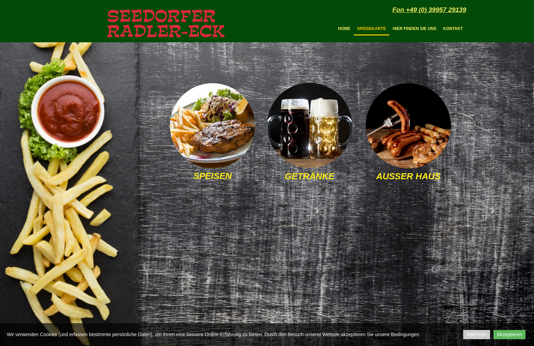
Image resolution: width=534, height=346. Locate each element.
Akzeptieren (509, 334)
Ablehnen (477, 334)
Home (344, 28)
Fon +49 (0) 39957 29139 (429, 9)
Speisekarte (371, 28)
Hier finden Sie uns (414, 28)
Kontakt (453, 28)
